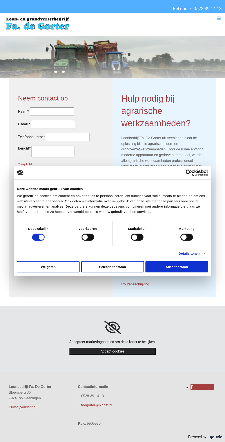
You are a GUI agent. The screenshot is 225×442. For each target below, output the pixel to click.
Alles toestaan (177, 266)
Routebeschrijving (135, 284)
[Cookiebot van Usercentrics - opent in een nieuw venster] (189, 173)
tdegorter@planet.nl (95, 405)
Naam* (23, 111)
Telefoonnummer (31, 137)
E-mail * (24, 124)
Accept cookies (112, 351)
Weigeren (48, 266)
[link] (112, 327)
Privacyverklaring (22, 407)
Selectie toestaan (112, 266)
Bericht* (24, 148)
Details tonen (189, 253)
